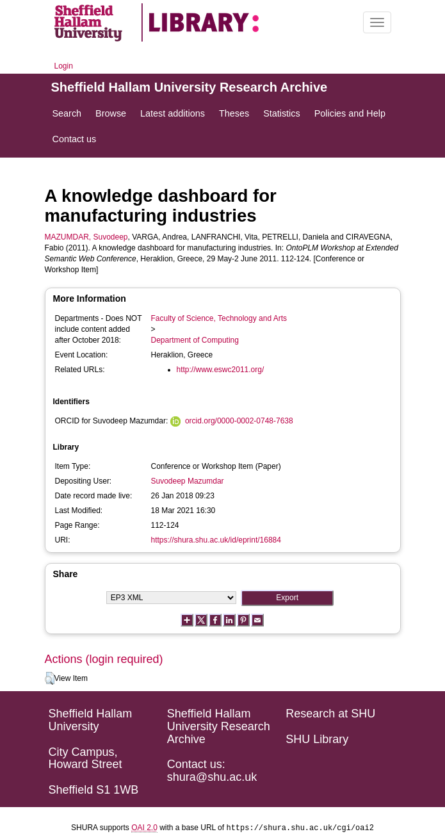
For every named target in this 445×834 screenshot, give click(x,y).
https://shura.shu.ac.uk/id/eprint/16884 (216, 540)
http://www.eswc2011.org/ (220, 369)
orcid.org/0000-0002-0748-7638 (239, 420)
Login (63, 65)
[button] (49, 678)
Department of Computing (195, 340)
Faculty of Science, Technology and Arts (219, 318)
